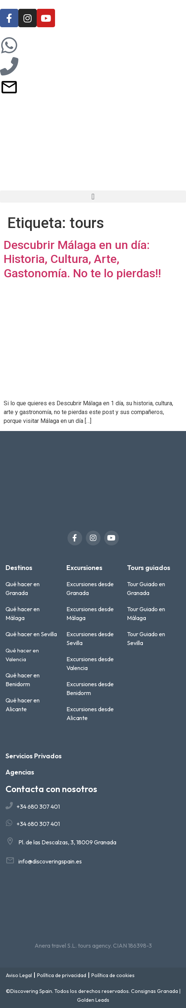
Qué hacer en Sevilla (31, 634)
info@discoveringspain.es (50, 861)
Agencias (20, 772)
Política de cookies (113, 975)
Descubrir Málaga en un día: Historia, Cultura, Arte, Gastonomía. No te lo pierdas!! (82, 259)
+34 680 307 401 (38, 806)
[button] (93, 196)
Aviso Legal (19, 975)
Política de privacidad (61, 975)
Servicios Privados (34, 756)
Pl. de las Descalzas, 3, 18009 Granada (67, 842)
